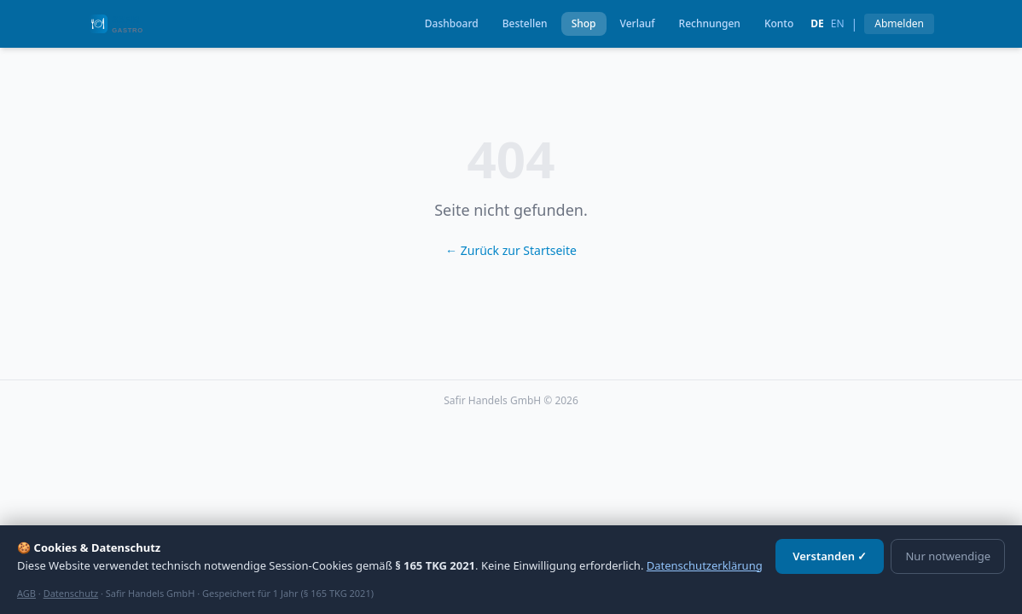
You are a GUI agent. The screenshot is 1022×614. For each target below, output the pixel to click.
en (838, 24)
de (817, 24)
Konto (778, 23)
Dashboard (452, 23)
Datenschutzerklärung (705, 565)
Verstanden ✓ (830, 556)
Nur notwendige (947, 556)
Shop (584, 23)
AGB (26, 593)
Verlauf (637, 23)
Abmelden (899, 23)
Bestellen (525, 23)
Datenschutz (71, 593)
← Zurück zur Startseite (511, 250)
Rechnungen (709, 23)
